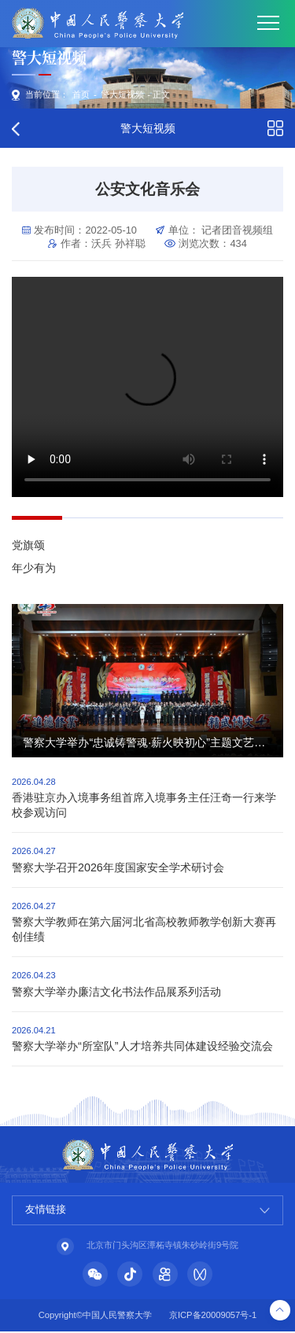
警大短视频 (122, 95)
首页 (81, 95)
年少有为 (34, 568)
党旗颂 (28, 545)
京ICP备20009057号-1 (212, 1317)
